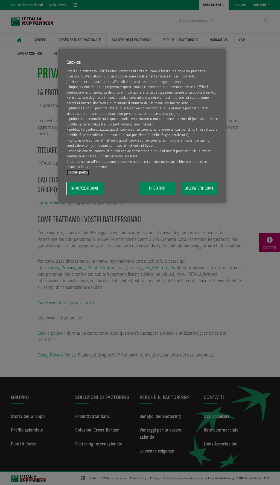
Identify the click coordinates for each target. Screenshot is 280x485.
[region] (142, 126)
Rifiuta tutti (157, 188)
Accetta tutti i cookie (199, 188)
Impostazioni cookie (84, 188)
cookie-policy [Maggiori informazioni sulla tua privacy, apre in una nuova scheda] (78, 172)
